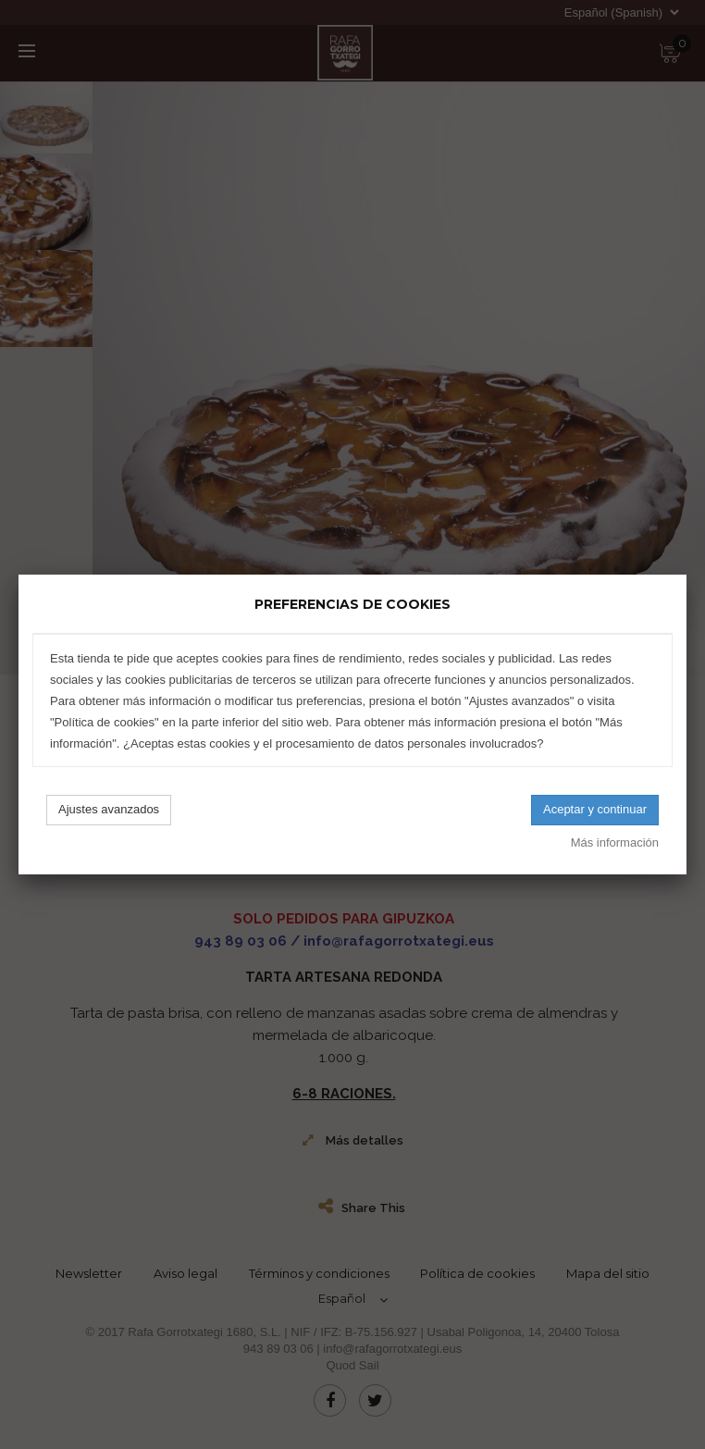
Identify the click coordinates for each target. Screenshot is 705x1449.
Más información (615, 842)
